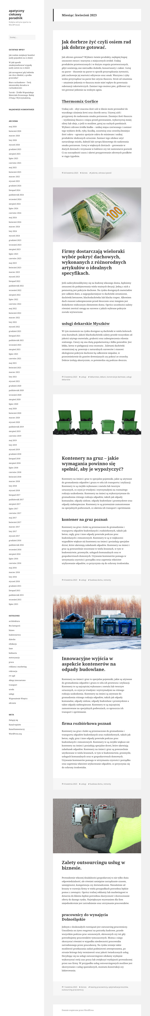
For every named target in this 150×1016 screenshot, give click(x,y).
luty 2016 (13, 577)
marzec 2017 (14, 527)
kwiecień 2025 (15, 172)
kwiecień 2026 (15, 131)
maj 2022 (13, 308)
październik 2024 (16, 195)
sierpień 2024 (15, 204)
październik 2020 (16, 390)
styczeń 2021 (14, 381)
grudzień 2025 (15, 149)
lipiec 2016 (13, 558)
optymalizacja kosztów (118, 987)
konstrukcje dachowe (116, 377)
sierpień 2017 (15, 504)
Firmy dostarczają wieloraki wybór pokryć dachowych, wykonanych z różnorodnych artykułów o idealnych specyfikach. (94, 262)
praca (11, 662)
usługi (11, 694)
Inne (11, 648)
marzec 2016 (14, 572)
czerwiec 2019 (15, 436)
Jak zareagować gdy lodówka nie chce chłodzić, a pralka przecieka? (21, 75)
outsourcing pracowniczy (73, 989)
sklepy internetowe (17, 680)
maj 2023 (13, 263)
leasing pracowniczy (99, 987)
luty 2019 (13, 445)
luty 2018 (13, 486)
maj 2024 (13, 217)
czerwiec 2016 (15, 563)
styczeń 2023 (14, 276)
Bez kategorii (14, 625)
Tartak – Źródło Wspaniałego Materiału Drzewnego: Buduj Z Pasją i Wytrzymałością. (21, 95)
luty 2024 (13, 231)
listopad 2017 (14, 495)
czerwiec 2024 (15, 213)
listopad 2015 (14, 590)
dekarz (103, 377)
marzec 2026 (14, 135)
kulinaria (13, 653)
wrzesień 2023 (15, 245)
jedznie (94, 173)
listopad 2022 (14, 281)
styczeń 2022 (14, 326)
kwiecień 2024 (15, 222)
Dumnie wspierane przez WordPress (78, 1010)
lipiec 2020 (13, 404)
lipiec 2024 (13, 208)
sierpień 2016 (15, 554)
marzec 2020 (14, 417)
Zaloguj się (13, 720)
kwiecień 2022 (15, 313)
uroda (11, 689)
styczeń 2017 (14, 536)
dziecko (12, 639)
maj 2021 (13, 363)
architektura (14, 621)
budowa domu (96, 580)
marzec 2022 (14, 317)
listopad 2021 (14, 336)
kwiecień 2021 (15, 367)
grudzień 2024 (15, 185)
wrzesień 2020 (15, 395)
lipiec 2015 (13, 604)
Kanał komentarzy (17, 729)
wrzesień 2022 (15, 290)
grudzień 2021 (15, 331)
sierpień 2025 (15, 154)
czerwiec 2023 (15, 258)
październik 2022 (16, 286)
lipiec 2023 (13, 254)
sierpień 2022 (15, 295)
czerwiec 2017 (15, 513)
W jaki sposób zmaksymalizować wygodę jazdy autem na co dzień (20, 65)
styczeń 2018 (14, 490)
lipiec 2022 (13, 299)
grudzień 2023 (15, 240)
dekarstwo (94, 377)
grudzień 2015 (15, 586)
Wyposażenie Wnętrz (18, 698)
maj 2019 (13, 440)
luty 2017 (13, 531)
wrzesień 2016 (15, 549)
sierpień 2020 (15, 399)
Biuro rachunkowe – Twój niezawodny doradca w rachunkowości (20, 85)
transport (13, 685)
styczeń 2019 (14, 449)
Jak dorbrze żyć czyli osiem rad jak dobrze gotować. (96, 44)
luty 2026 (13, 140)
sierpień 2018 (15, 463)
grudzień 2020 (15, 386)
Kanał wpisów (15, 724)
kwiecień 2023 (15, 267)
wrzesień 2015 (15, 599)
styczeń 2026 (14, 145)
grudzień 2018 (15, 454)
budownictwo (15, 635)
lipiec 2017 (13, 508)
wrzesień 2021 (15, 345)
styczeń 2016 (14, 581)
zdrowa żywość (105, 173)
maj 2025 (13, 167)
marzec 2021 (14, 372)
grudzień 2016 (15, 540)
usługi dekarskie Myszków (86, 323)
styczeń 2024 (14, 235)
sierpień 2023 (15, 249)
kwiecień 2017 (15, 522)
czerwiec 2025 (15, 163)
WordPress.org (15, 734)
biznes (11, 630)
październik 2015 (16, 595)
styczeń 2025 (14, 181)
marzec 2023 (14, 272)
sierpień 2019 (15, 431)
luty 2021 (13, 376)
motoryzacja (14, 657)
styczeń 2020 (14, 422)
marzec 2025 (14, 176)
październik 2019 (16, 427)
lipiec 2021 (13, 354)
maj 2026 (13, 126)
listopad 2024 (14, 190)
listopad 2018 (14, 458)
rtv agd (12, 676)
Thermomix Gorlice (80, 101)
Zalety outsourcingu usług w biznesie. (93, 865)
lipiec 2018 (13, 467)
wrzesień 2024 (15, 199)
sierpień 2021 (15, 349)
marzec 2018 (14, 481)
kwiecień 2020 (15, 413)
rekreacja (13, 671)
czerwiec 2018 (15, 472)
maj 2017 (13, 517)
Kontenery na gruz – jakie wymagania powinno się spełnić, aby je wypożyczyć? (92, 463)
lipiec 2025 (13, 158)
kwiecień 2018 (15, 477)
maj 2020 (13, 408)
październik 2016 (16, 545)
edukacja (13, 644)
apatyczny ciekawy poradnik (16, 14)
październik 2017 (16, 499)
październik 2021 (16, 340)
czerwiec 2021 (15, 358)
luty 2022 (13, 322)
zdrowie (12, 703)
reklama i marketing (18, 666)
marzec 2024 (14, 226)
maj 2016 (13, 568)
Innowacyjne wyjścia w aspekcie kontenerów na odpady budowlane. (89, 663)
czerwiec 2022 (15, 304)
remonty (107, 580)
